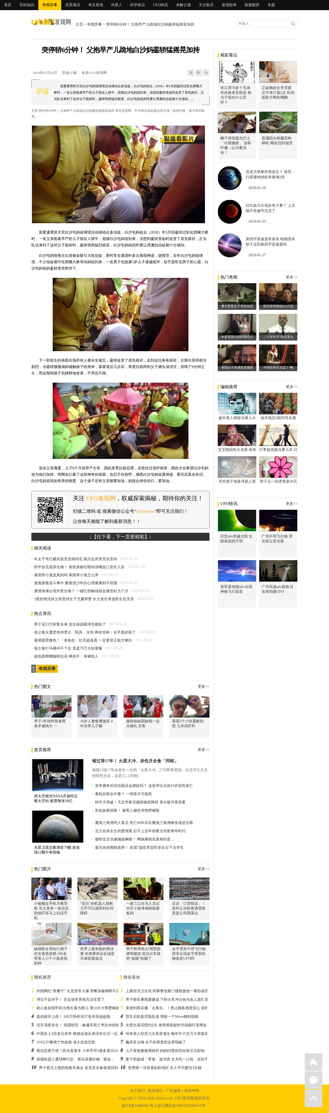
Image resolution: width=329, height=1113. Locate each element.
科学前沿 (137, 5)
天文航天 (206, 5)
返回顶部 (313, 1098)
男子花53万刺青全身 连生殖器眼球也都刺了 (70, 624)
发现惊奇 (229, 5)
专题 (271, 5)
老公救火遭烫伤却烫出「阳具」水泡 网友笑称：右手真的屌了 (85, 632)
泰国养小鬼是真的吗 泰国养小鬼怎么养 (66, 575)
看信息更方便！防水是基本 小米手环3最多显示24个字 (80, 1051)
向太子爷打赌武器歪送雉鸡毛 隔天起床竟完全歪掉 (75, 559)
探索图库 (252, 5)
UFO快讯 (160, 5)
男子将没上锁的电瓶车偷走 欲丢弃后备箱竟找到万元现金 (86, 1068)
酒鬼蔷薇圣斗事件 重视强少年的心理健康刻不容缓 (75, 583)
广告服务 (173, 1091)
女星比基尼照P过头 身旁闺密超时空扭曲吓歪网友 (166, 1025)
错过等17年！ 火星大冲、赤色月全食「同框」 (135, 761)
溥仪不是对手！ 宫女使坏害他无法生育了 (70, 1000)
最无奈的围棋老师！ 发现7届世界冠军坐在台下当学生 (139, 848)
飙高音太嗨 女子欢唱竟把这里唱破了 (156, 1042)
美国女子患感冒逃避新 (237, 367)
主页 (79, 24)
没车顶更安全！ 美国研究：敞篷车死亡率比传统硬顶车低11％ (87, 1025)
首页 (7, 5)
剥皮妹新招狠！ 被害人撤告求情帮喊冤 (127, 810)
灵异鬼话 (72, 5)
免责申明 (191, 1091)
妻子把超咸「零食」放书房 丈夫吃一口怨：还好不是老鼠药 (175, 1059)
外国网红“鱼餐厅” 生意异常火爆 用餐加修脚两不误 (78, 991)
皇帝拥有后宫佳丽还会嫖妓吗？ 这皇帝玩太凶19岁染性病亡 (144, 786)
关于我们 (137, 1091)
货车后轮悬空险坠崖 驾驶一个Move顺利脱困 (162, 1017)
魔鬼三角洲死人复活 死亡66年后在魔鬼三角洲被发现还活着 (144, 823)
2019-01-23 (257, 221)
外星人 (116, 5)
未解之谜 (183, 5)
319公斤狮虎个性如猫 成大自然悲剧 (65, 1042)
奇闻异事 (49, 5)
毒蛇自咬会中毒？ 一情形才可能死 (123, 794)
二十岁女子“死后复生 (278, 337)
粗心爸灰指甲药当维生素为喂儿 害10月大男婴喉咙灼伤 (81, 1008)
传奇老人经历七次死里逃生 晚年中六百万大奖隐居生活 (171, 1034)
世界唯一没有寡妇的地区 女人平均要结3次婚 (165, 1068)
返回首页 (313, 1062)
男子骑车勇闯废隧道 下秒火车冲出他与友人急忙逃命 (169, 1000)
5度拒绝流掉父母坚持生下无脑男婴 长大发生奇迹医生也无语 (84, 599)
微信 (313, 1080)
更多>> (203, 686)
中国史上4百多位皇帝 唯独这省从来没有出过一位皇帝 (80, 1034)
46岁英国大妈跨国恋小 (237, 337)
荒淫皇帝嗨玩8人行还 (278, 306)
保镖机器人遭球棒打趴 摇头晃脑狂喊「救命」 (75, 1059)
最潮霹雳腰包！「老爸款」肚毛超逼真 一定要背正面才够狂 (83, 640)
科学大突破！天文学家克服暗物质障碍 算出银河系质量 (140, 802)
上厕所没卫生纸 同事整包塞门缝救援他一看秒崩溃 (167, 991)
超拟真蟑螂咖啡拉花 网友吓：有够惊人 (66, 656)
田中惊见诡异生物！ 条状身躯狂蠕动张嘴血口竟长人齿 (79, 567)
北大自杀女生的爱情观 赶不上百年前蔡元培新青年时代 (140, 831)
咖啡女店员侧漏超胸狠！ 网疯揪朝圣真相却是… (134, 839)
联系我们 (155, 1091)
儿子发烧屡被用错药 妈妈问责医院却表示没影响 (165, 1051)
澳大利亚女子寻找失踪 (237, 306)
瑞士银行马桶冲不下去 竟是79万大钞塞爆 (68, 648)
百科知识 (26, 5)
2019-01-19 (257, 188)
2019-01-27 (257, 255)
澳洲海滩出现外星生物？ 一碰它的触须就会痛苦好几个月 (81, 591)
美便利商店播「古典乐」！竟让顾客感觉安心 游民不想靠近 (175, 1008)
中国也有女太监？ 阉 (278, 367)
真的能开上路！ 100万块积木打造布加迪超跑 (73, 1017)
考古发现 (95, 5)
